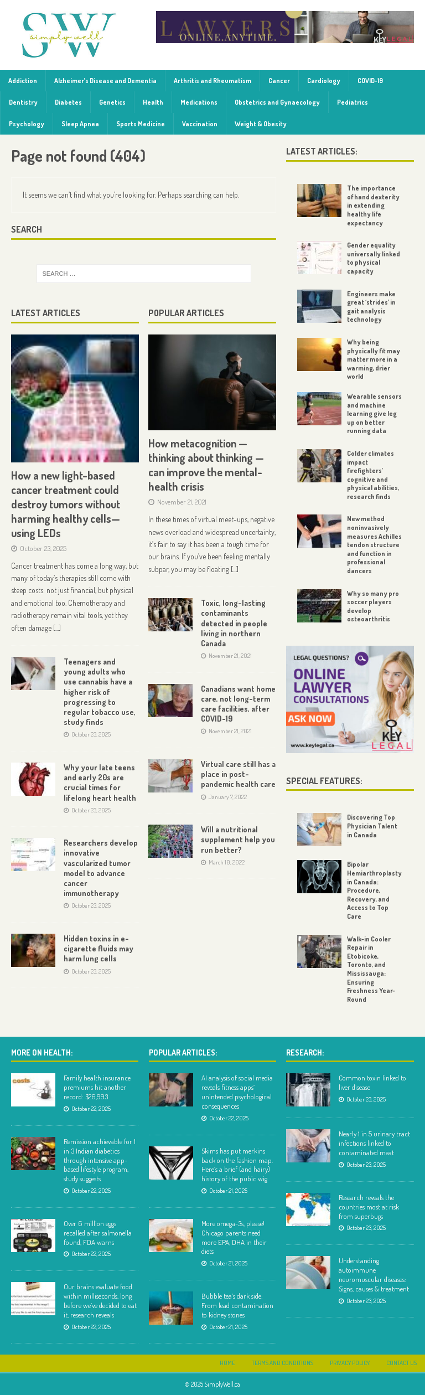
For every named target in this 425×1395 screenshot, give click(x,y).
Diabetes (68, 102)
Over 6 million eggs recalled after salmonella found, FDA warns (98, 1233)
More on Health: (41, 1052)
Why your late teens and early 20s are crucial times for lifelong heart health (100, 782)
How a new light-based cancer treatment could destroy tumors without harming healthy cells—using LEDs (65, 504)
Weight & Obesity (261, 124)
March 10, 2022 (227, 862)
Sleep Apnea (80, 124)
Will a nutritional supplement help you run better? (238, 839)
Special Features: (324, 780)
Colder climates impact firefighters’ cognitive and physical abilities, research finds (373, 475)
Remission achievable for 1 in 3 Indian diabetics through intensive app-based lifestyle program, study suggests (100, 1160)
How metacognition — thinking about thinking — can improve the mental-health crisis (206, 464)
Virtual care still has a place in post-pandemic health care (238, 774)
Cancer (279, 80)
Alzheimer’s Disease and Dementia (105, 80)
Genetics (112, 102)
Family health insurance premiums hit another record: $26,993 (97, 1087)
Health (153, 102)
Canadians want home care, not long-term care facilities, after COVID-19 (238, 704)
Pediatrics (352, 102)
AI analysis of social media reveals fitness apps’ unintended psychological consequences (237, 1091)
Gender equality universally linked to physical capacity (373, 258)
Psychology (26, 124)
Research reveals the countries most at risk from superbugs (369, 1207)
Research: (305, 1052)
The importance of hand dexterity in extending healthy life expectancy (373, 205)
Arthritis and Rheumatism (212, 80)
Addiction (22, 80)
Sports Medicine (140, 124)
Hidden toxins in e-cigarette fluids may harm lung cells (98, 948)
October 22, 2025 (91, 1109)
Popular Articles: (183, 1052)
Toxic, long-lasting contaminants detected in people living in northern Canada (234, 623)
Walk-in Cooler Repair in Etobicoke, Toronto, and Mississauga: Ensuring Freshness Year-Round (371, 969)
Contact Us (401, 1363)
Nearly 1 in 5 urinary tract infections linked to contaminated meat (374, 1143)
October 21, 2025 (228, 1191)
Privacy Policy (350, 1363)
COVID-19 (370, 80)
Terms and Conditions (282, 1363)
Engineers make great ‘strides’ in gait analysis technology (371, 307)
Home (227, 1363)
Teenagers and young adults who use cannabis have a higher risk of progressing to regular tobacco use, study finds (100, 692)
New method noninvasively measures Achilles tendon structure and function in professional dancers (374, 544)
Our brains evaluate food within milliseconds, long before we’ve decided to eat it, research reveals (100, 1300)
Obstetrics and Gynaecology (277, 102)
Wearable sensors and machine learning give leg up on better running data (374, 413)
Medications (198, 102)
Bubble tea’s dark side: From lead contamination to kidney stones (237, 1305)
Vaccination (199, 124)
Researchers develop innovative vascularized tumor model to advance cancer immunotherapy (101, 868)
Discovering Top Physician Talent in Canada (372, 825)
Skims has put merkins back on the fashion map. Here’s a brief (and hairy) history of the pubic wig (237, 1164)
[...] (57, 627)
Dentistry (23, 102)
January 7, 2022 (228, 797)
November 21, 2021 (181, 501)
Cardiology (323, 80)
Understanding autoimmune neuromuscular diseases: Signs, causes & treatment (374, 1274)
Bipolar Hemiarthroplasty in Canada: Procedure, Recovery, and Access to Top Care (374, 890)
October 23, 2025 (43, 548)
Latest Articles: (321, 151)
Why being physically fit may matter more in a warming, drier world (373, 359)
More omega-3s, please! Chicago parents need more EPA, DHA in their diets (234, 1237)
